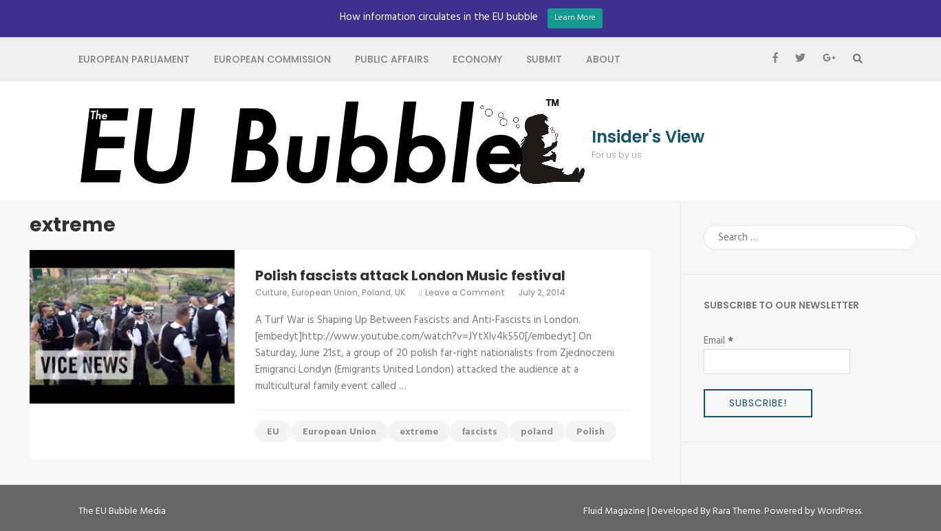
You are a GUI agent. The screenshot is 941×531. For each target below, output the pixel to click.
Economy (477, 59)
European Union (325, 292)
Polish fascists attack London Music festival (410, 275)
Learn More (575, 18)
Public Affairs (392, 59)
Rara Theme (737, 511)
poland (537, 432)
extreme (419, 432)
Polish (590, 432)
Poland (376, 292)
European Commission (272, 59)
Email (718, 341)
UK (400, 292)
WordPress (839, 511)
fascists (479, 432)
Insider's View (648, 137)
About (603, 59)
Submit (544, 59)
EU (273, 432)
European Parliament (134, 59)
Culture (271, 292)
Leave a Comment (465, 292)
